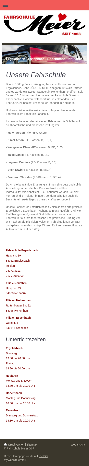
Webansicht (78, 444)
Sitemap (32, 444)
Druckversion (14, 444)
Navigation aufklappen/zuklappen (44, 5)
